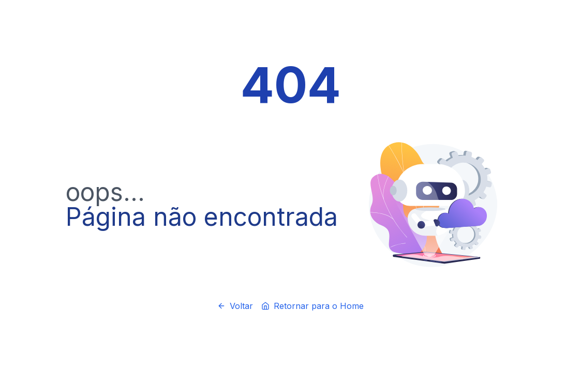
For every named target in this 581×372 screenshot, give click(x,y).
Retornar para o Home (312, 306)
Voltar (235, 306)
